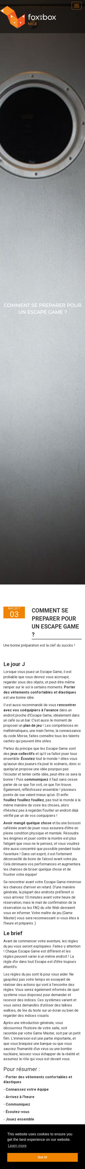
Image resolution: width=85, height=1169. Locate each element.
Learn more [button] (17, 1146)
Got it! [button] (42, 1157)
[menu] (77, 5)
